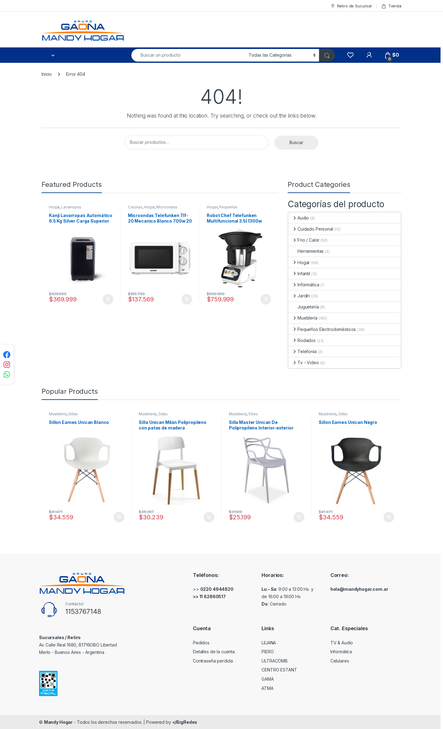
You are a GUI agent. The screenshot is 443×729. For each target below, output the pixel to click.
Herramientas (306, 251)
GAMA (267, 679)
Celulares (339, 660)
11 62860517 (212, 596)
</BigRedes (185, 722)
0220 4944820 (216, 589)
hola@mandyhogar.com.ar (359, 589)
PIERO (267, 651)
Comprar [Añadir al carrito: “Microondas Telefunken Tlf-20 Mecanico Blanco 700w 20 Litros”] (187, 299)
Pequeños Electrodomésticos (224, 209)
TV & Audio (341, 642)
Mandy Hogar (58, 722)
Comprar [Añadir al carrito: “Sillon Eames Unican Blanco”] (119, 517)
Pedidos (201, 642)
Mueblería (302, 317)
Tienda (391, 6)
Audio (298, 217)
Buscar (296, 142)
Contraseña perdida (213, 660)
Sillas (73, 414)
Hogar (54, 207)
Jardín (299, 295)
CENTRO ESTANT (279, 669)
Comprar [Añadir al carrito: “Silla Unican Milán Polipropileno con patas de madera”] (209, 517)
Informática (303, 284)
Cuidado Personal (310, 229)
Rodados (302, 340)
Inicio (47, 74)
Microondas (167, 207)
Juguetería (303, 306)
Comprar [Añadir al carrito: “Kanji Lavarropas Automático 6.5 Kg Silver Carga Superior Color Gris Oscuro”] (108, 299)
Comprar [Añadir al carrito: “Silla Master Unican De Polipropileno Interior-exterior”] (299, 517)
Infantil (299, 273)
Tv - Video (303, 362)
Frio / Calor (303, 240)
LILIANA (268, 642)
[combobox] (188, 55)
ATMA (267, 688)
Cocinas (135, 207)
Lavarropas (71, 207)
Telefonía (302, 351)
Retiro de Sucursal (351, 6)
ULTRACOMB (274, 660)
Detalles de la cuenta (214, 651)
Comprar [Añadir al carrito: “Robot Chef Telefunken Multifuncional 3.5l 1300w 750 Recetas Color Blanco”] (266, 299)
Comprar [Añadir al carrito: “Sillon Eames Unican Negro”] (389, 517)
